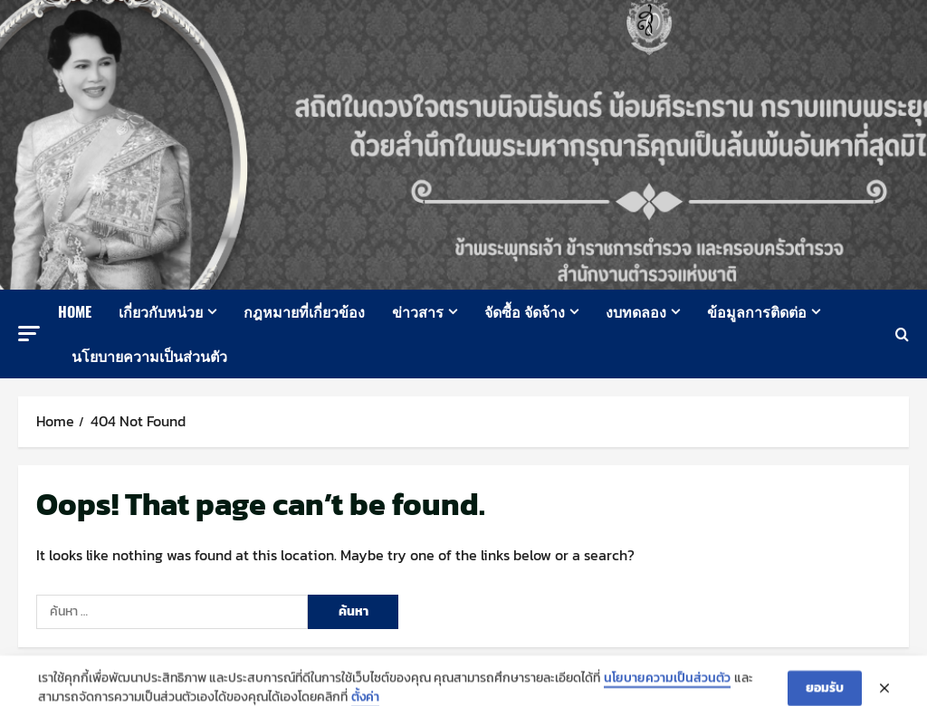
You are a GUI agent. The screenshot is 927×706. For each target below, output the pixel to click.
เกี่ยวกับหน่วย (161, 311)
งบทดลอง (636, 311)
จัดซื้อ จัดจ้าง (524, 311)
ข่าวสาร (418, 311)
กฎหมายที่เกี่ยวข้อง (304, 311)
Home (74, 311)
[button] (29, 333)
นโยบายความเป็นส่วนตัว (149, 356)
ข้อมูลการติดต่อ (757, 311)
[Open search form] (902, 334)
